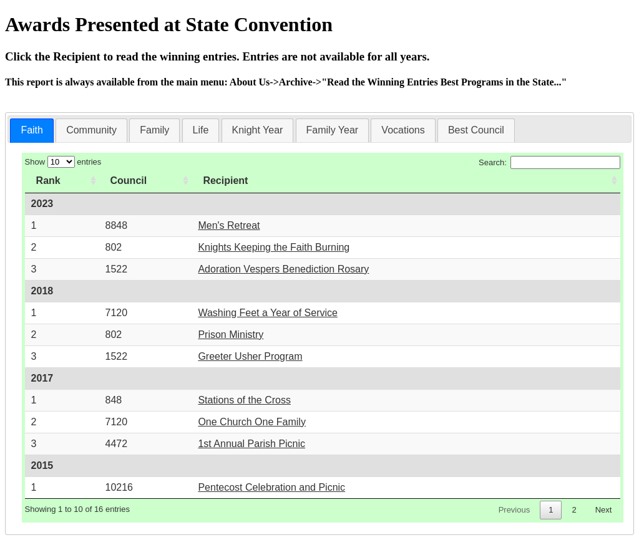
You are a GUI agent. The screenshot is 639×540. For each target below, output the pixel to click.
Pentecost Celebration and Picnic (271, 487)
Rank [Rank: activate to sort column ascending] (48, 180)
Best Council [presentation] (476, 130)
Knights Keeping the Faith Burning (273, 247)
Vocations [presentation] (402, 130)
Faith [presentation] (32, 130)
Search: (549, 162)
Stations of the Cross (244, 400)
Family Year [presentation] (332, 130)
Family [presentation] (154, 130)
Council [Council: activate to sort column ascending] (128, 180)
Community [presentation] (91, 130)
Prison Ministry (230, 334)
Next (603, 509)
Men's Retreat (229, 225)
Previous (514, 509)
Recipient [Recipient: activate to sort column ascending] (225, 180)
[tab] (32, 130)
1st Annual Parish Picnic (251, 443)
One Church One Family (252, 422)
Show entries (63, 161)
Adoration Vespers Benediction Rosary (283, 269)
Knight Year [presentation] (257, 130)
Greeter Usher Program (250, 356)
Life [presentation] (201, 130)
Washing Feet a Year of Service (268, 312)
